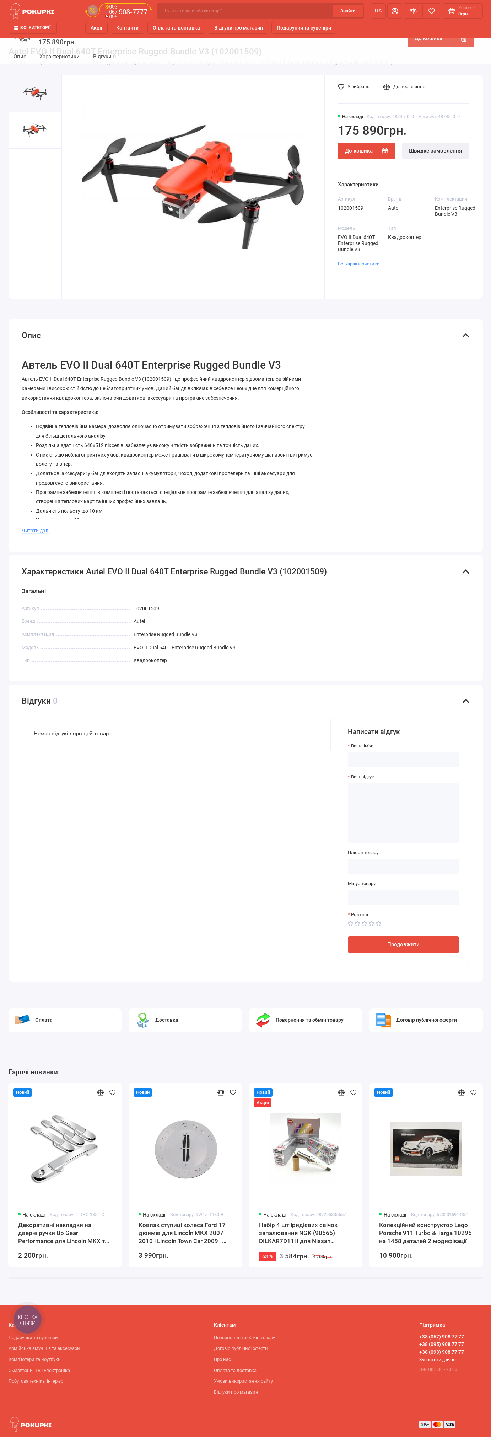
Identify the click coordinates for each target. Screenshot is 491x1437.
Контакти (127, 28)
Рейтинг (360, 914)
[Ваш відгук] (403, 813)
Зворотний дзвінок (438, 1359)
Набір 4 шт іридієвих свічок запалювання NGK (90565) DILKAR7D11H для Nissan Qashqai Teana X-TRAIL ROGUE (301, 1233)
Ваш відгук (362, 776)
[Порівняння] (413, 10)
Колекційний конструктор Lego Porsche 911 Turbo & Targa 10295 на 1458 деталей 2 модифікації (425, 1233)
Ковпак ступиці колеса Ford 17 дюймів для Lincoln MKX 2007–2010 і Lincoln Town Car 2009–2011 (183, 1233)
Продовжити (403, 944)
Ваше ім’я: (362, 746)
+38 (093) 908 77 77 (441, 1352)
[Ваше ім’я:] (403, 759)
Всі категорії (32, 27)
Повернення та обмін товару (244, 1337)
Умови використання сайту (243, 1381)
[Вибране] (432, 10)
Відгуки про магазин (238, 28)
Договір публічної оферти (241, 1348)
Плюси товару (363, 852)
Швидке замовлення (435, 151)
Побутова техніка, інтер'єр (36, 1381)
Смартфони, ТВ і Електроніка (39, 1370)
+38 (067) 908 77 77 (441, 1337)
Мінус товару (362, 883)
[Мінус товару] (403, 897)
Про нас (222, 1359)
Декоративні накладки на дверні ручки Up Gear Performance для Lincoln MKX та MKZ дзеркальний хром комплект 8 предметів (63, 1233)
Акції (96, 28)
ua (378, 10)
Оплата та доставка (176, 28)
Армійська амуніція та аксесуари (44, 1348)
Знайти (347, 11)
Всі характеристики (359, 263)
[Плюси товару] (403, 866)
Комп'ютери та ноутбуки (35, 1359)
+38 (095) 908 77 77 (441, 1344)
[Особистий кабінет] (394, 10)
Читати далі (35, 530)
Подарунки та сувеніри (304, 28)
